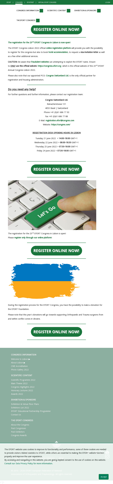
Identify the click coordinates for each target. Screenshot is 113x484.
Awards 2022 (17, 394)
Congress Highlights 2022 (22, 387)
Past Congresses (18, 428)
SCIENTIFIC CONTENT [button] (58, 10)
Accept (104, 477)
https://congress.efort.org (49, 66)
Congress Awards (19, 435)
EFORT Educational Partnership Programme (30, 411)
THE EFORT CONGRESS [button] (28, 20)
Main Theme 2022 (19, 383)
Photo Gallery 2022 (20, 369)
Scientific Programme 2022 (23, 380)
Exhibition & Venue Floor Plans (25, 404)
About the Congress (20, 425)
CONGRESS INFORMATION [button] (29, 10)
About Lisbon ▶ (18, 362)
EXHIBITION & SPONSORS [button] (87, 10)
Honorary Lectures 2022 (22, 390)
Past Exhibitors (18, 432)
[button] (10, 11)
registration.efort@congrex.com (60, 120)
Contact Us (16, 414)
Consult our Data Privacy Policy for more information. (28, 463)
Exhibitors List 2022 (20, 407)
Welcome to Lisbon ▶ (20, 359)
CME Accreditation (19, 366)
